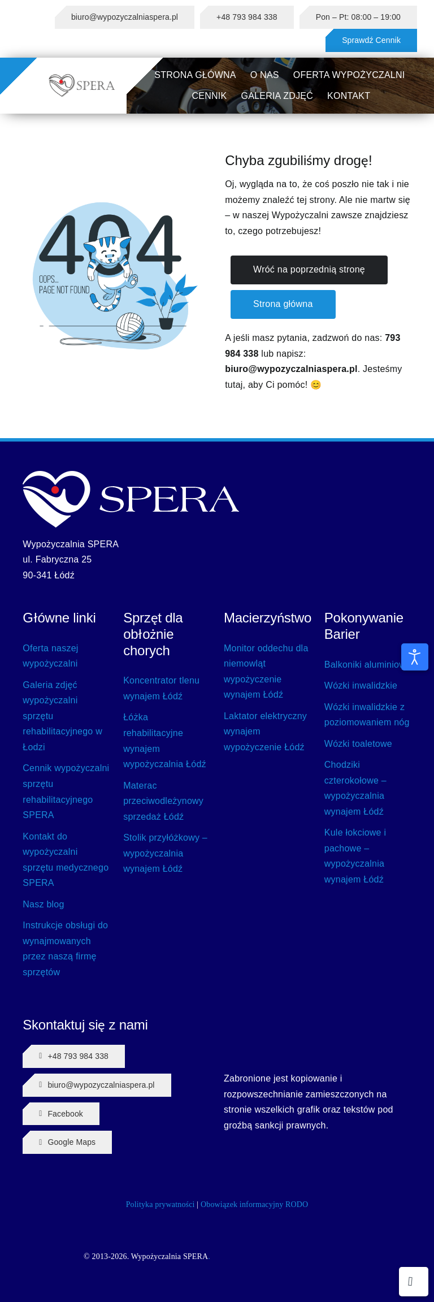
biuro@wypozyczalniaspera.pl (291, 369)
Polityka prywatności (160, 1204)
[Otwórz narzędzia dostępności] (414, 657)
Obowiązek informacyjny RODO (254, 1204)
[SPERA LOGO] (82, 78)
